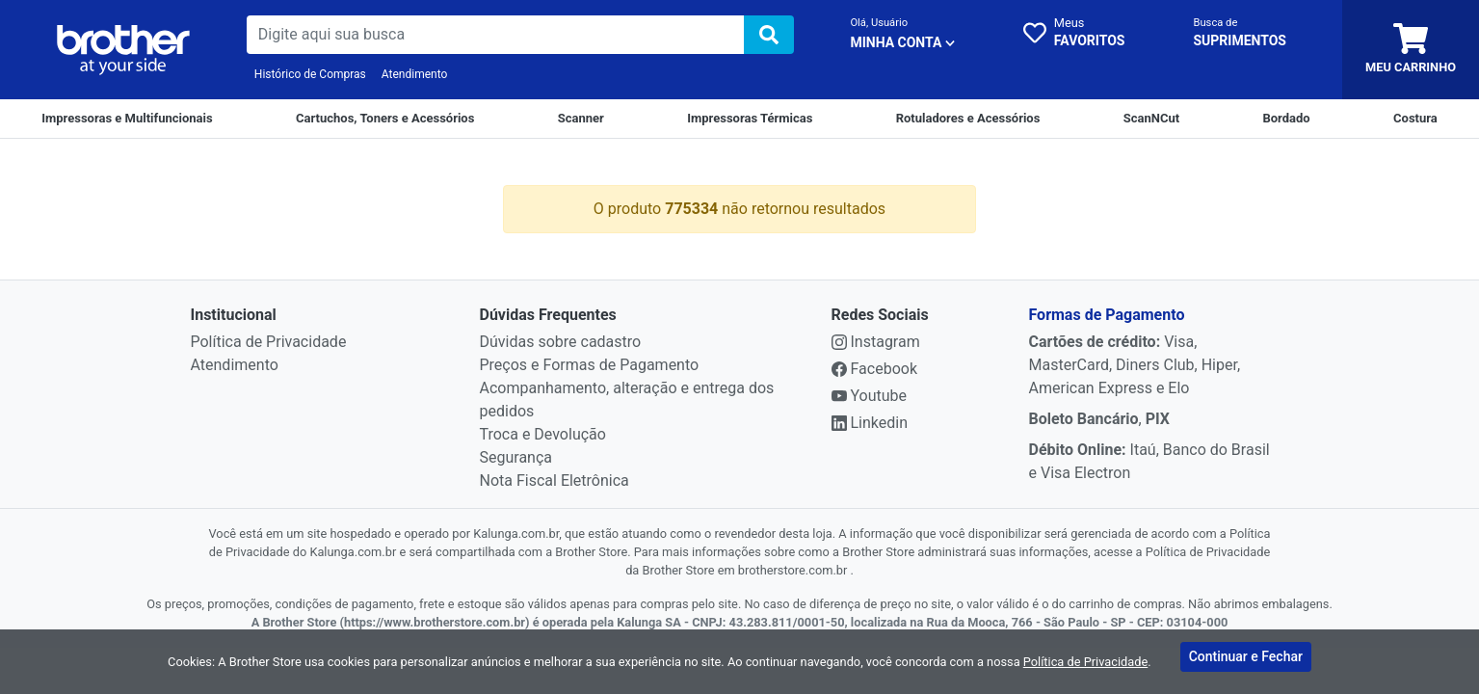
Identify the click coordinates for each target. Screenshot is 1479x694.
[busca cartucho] (1239, 34)
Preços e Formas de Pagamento (590, 365)
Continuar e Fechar (1246, 659)
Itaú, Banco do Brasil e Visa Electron (1149, 461)
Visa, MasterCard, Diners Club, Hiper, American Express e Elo (1135, 365)
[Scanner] (581, 118)
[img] (769, 34)
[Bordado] (1286, 118)
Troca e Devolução (543, 434)
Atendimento (415, 74)
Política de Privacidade (269, 342)
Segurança (516, 457)
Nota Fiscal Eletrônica (554, 480)
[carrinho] (1410, 49)
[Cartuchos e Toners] (385, 118)
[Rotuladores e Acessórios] (968, 118)
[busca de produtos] (496, 34)
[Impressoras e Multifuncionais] (126, 118)
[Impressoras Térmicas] (749, 118)
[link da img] (123, 50)
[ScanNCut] (1151, 118)
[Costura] (1415, 118)
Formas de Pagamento (1107, 315)
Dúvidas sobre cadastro (561, 342)
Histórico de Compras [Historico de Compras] (310, 74)
